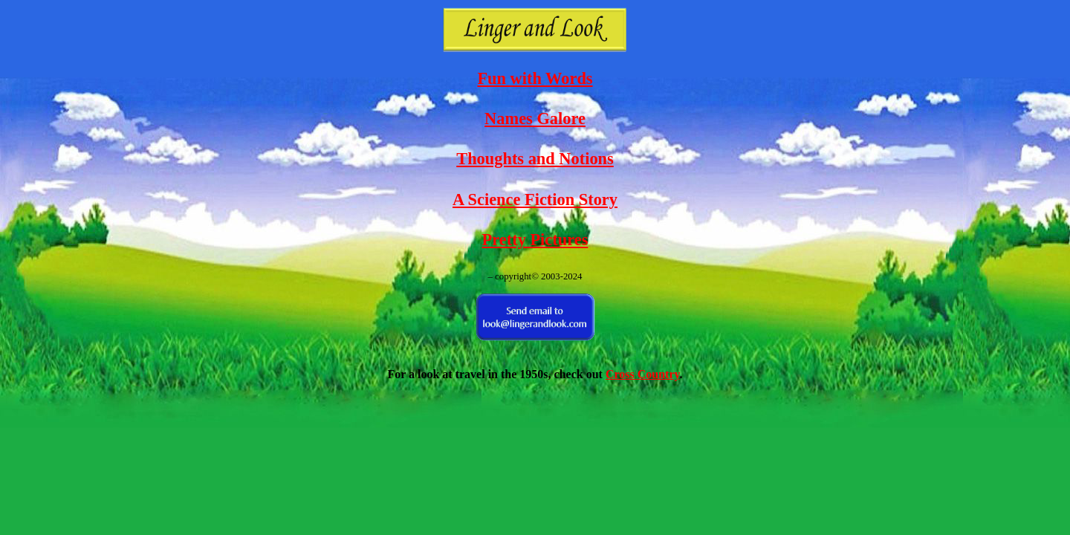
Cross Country (643, 374)
